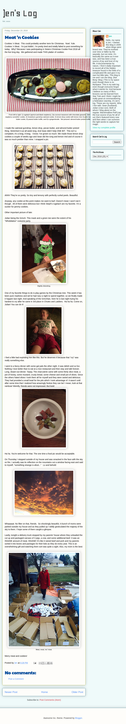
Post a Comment (16, 679)
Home (44, 692)
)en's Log (19, 13)
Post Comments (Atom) (50, 700)
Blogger (78, 718)
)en (110, 36)
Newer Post (11, 692)
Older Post (77, 692)
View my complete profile (104, 127)
